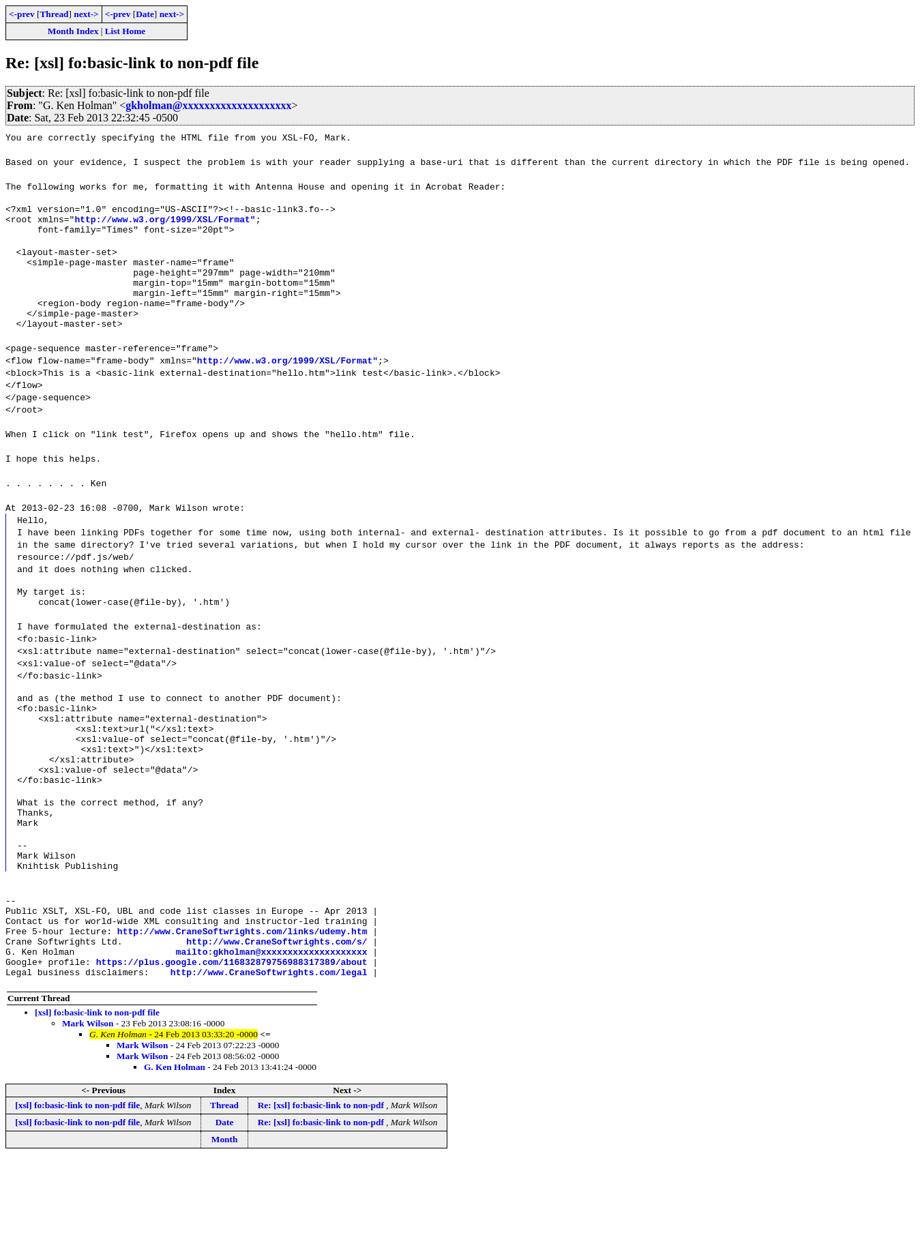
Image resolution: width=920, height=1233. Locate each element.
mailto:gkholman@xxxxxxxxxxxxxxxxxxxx (272, 1021)
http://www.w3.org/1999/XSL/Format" (164, 223)
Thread (54, 14)
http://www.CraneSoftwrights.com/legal (269, 1045)
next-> (86, 14)
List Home (125, 31)
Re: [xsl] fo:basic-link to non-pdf (322, 1179)
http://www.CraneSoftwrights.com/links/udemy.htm (242, 996)
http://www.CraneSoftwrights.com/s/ (276, 1008)
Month (224, 1213)
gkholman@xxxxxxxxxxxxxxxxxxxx (208, 105)
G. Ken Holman (174, 1140)
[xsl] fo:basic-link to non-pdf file (97, 1086)
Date (145, 14)
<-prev (22, 14)
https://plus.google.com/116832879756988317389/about (232, 1033)
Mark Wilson (87, 1097)
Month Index (73, 31)
